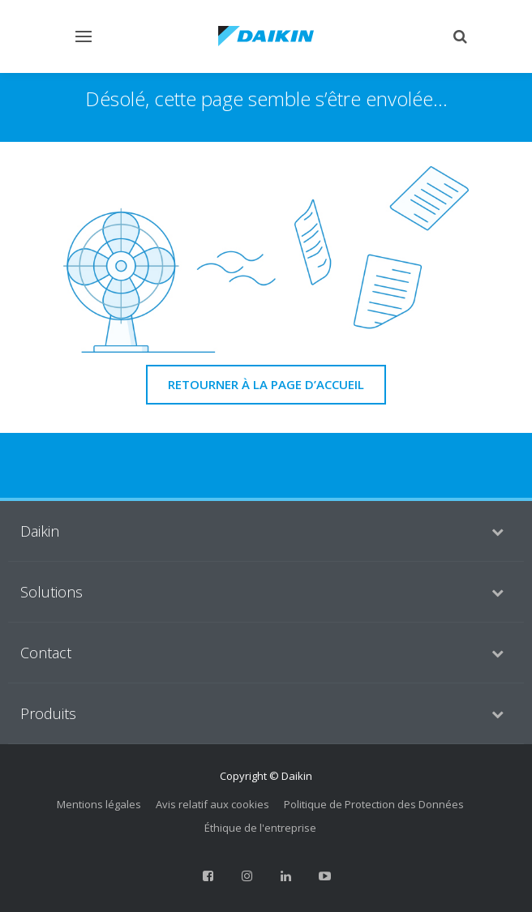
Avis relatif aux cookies (212, 804)
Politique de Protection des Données (374, 804)
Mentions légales (99, 804)
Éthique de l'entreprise (260, 827)
